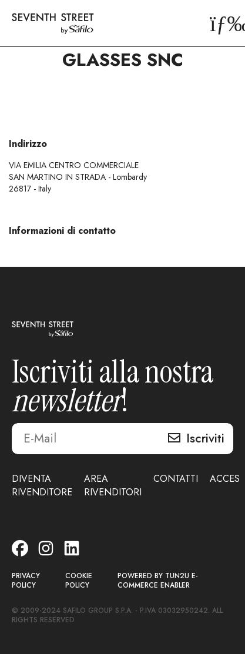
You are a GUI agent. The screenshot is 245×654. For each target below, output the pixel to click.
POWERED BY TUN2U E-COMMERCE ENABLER (158, 581)
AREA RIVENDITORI (113, 485)
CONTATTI (175, 478)
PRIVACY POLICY (26, 581)
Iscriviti (205, 438)
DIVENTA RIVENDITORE (42, 485)
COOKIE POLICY (78, 581)
